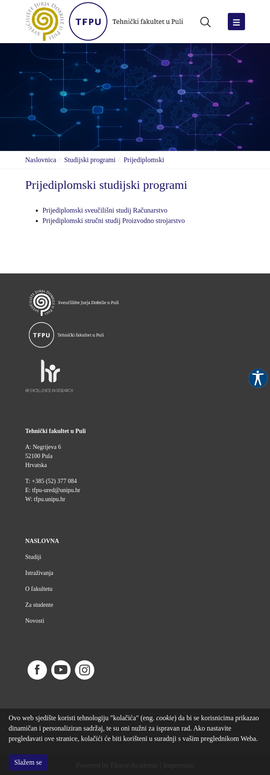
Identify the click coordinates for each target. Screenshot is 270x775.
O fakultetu (39, 589)
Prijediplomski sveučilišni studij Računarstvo (105, 210)
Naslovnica (40, 159)
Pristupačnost (257, 378)
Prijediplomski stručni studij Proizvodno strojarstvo (114, 220)
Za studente (39, 605)
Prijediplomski (144, 159)
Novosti (34, 621)
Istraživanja (39, 573)
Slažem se (28, 762)
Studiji (33, 557)
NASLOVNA (42, 541)
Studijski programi (90, 159)
